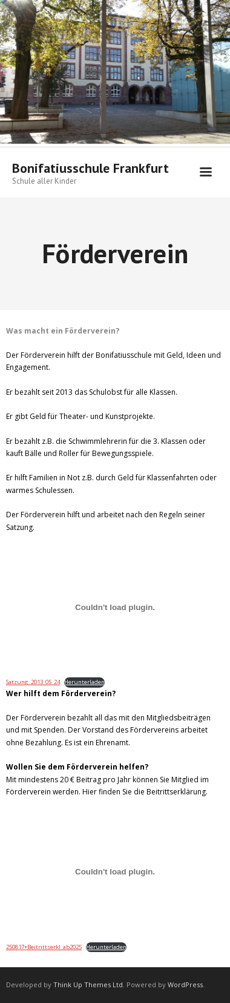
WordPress (185, 984)
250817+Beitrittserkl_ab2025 (44, 947)
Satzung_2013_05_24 (33, 682)
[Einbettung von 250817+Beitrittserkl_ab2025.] (115, 871)
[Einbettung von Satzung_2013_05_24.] (115, 607)
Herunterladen (84, 682)
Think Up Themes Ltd (88, 984)
